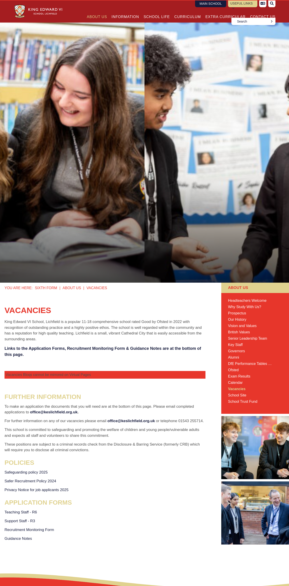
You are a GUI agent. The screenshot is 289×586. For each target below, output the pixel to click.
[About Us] (97, 11)
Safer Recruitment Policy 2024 (30, 481)
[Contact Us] (263, 11)
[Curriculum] (187, 11)
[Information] (125, 11)
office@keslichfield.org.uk (53, 412)
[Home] (36, 11)
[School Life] (156, 11)
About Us (72, 288)
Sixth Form (46, 288)
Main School (211, 3)
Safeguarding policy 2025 (26, 472)
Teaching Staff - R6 (21, 512)
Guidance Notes (18, 538)
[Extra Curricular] (225, 11)
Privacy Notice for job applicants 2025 (36, 490)
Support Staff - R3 (20, 521)
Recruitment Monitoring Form (29, 530)
